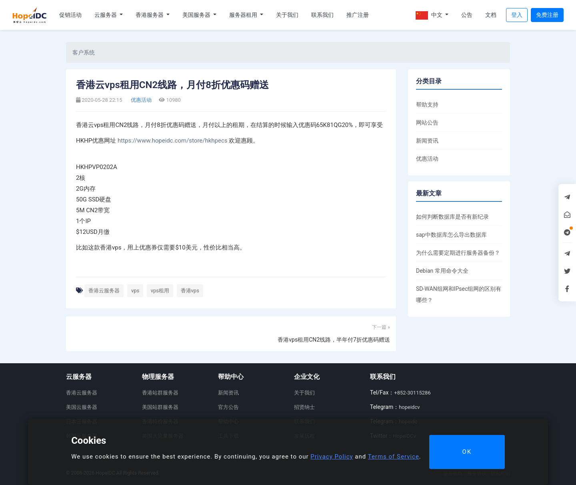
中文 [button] (430, 15)
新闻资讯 (427, 140)
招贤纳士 (304, 407)
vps (135, 291)
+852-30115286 (412, 393)
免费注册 (547, 15)
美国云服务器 (81, 407)
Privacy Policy (331, 456)
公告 (466, 15)
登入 (516, 15)
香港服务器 (150, 15)
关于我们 (287, 15)
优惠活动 (141, 100)
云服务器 (106, 15)
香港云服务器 (104, 291)
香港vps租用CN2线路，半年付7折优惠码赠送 (334, 339)
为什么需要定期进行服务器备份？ (458, 253)
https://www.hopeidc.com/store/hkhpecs (173, 140)
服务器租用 (243, 15)
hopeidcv (409, 407)
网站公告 (427, 122)
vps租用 (160, 291)
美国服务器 (197, 15)
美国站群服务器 (160, 407)
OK (467, 451)
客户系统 (83, 52)
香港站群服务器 (160, 393)
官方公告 (228, 407)
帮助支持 (427, 104)
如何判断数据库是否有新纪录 (452, 216)
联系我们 (322, 15)
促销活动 (70, 15)
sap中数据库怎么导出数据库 (451, 234)
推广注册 (357, 15)
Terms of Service (393, 456)
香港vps (190, 291)
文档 (490, 15)
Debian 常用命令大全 (442, 271)
